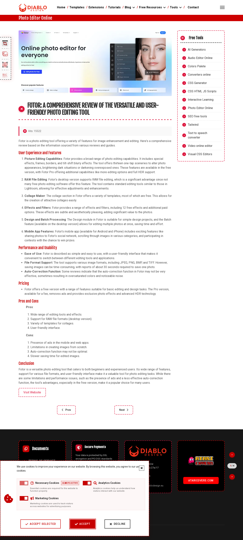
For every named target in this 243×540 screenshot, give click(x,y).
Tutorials (114, 7)
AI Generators (197, 49)
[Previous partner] (232, 455)
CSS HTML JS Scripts (202, 91)
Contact (193, 7)
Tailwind (193, 124)
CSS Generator (197, 83)
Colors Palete (197, 66)
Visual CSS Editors (200, 154)
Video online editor (200, 146)
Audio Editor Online (200, 58)
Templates (76, 7)
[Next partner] (232, 477)
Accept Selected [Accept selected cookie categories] (38, 524)
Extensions (96, 7)
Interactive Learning (200, 99)
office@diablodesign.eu (150, 485)
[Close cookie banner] (139, 468)
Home (61, 7)
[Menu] (222, 7)
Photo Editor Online (200, 108)
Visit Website (32, 392)
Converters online (199, 74)
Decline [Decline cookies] (115, 524)
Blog (128, 7)
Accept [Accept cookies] (80, 524)
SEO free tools (197, 116)
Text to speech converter (197, 135)
